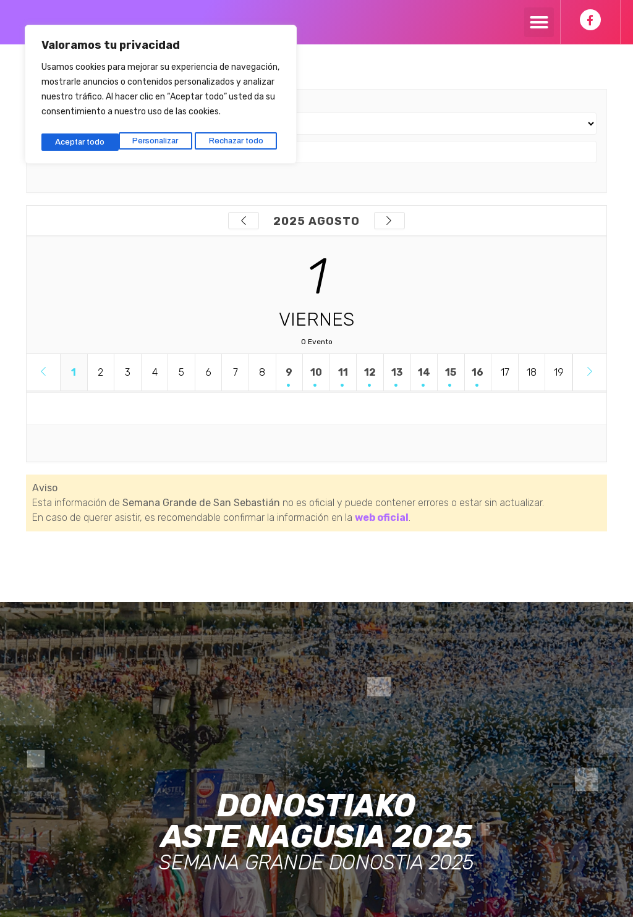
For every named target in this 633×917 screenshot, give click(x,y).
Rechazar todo (159, 137)
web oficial (382, 517)
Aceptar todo (242, 137)
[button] (539, 22)
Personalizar (77, 137)
